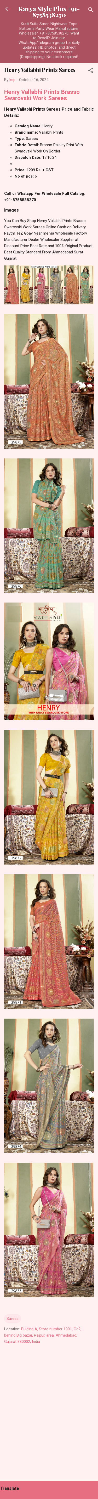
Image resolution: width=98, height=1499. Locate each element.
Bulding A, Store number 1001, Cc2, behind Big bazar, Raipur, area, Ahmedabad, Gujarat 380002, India (42, 1335)
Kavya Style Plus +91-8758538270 (49, 12)
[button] (91, 71)
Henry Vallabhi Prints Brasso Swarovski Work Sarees (42, 94)
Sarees (13, 1318)
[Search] (91, 11)
